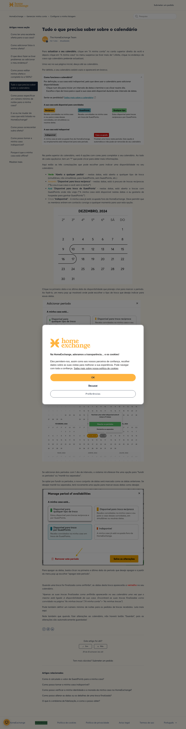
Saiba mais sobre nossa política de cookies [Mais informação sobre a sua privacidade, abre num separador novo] (96, 368)
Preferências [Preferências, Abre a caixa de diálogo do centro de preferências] (93, 393)
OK (93, 377)
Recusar (93, 385)
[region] (93, 365)
